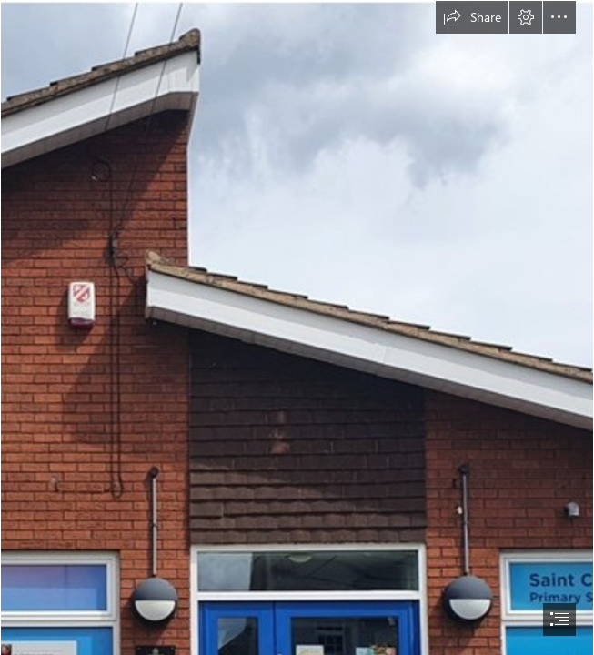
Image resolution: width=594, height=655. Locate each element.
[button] (472, 17)
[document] (297, 327)
